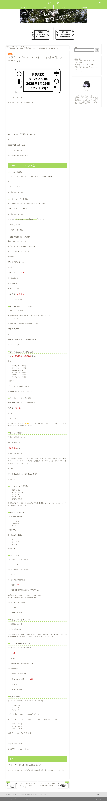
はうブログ (53, 2)
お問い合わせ (83, 7)
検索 (75, 47)
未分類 (10, 54)
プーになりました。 (80, 71)
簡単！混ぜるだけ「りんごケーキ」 (85, 66)
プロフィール (23, 7)
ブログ (63, 7)
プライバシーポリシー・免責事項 (22, 798)
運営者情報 (43, 7)
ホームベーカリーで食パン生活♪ (84, 64)
